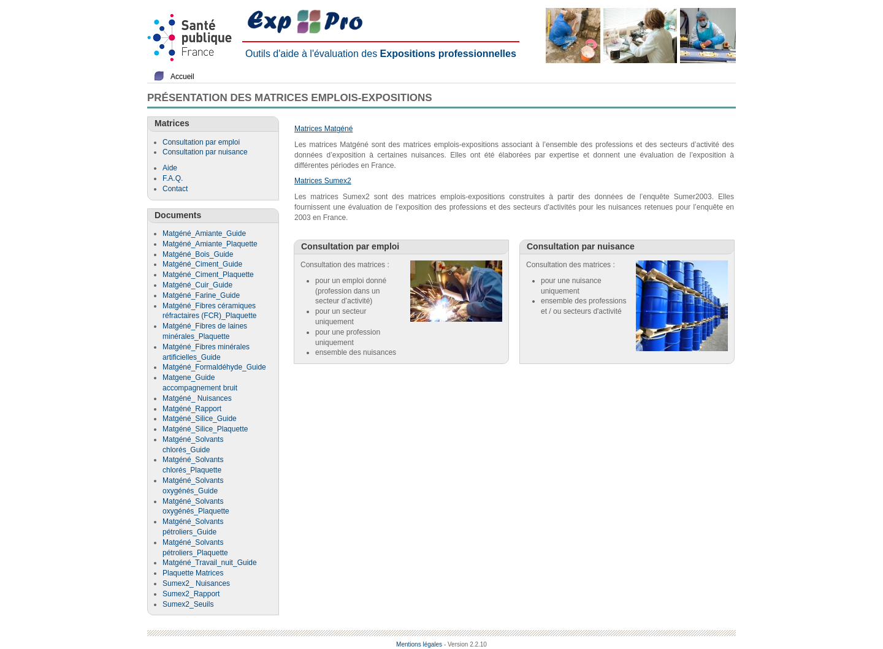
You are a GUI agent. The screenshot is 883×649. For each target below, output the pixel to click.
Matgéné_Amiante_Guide (204, 233)
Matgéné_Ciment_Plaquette (208, 274)
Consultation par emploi (201, 142)
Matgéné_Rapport (191, 408)
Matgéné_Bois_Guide (197, 254)
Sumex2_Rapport (191, 594)
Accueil (182, 76)
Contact (175, 188)
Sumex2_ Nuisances (196, 583)
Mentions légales (419, 644)
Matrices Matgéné (323, 128)
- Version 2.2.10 (465, 644)
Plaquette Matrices (192, 573)
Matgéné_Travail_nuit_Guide (209, 562)
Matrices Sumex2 (322, 180)
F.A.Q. (172, 178)
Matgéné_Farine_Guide (201, 295)
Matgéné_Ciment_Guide (202, 264)
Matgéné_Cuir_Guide (197, 285)
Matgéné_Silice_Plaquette (205, 429)
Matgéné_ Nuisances (197, 398)
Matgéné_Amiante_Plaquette (210, 244)
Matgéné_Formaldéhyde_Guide (214, 367)
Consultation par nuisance (205, 152)
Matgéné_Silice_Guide (199, 418)
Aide (169, 168)
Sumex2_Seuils (187, 604)
